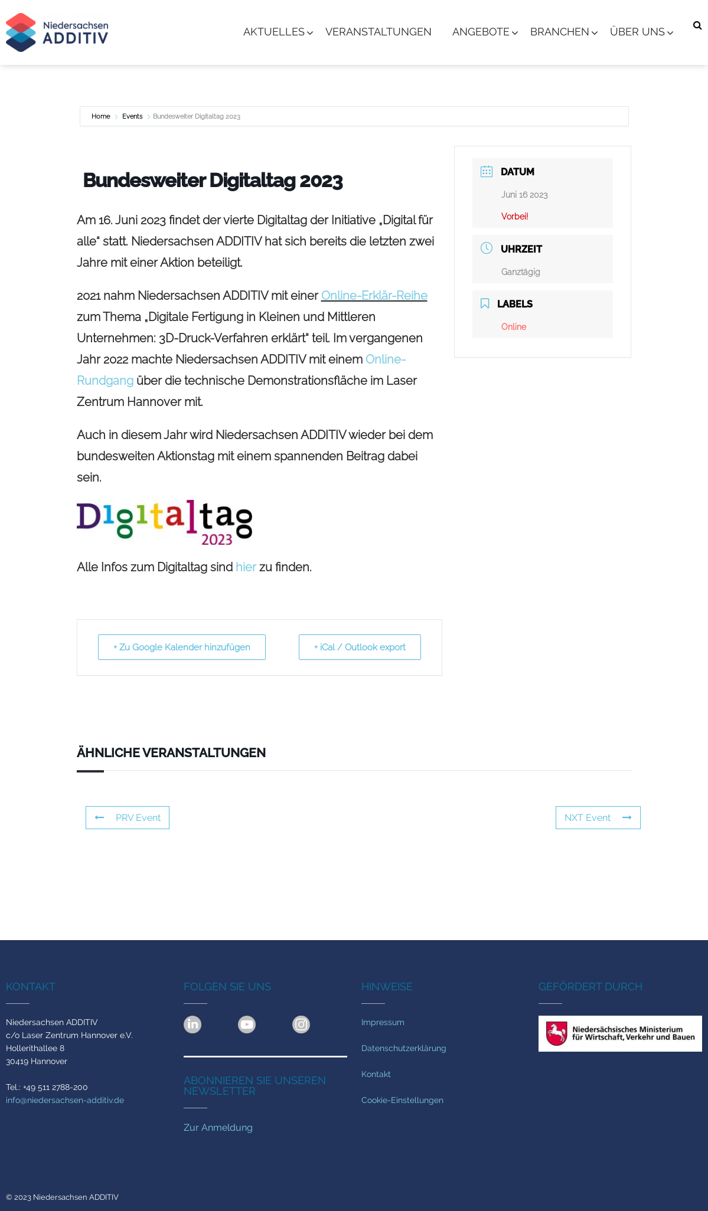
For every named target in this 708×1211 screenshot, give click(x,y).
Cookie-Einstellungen (402, 1100)
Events (132, 116)
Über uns (637, 31)
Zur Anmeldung (218, 1127)
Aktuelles (274, 31)
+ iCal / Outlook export (358, 647)
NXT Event (598, 817)
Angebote (481, 31)
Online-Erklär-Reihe (374, 296)
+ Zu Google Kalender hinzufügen (183, 647)
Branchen (559, 31)
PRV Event (127, 817)
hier (246, 567)
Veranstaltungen (378, 31)
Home (102, 116)
